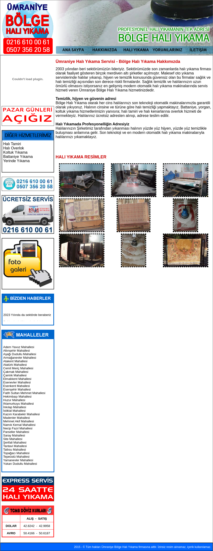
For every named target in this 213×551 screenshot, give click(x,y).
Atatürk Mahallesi (15, 364)
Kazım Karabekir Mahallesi (21, 414)
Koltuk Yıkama (15, 152)
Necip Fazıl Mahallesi (18, 428)
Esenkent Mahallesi (16, 386)
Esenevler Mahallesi (17, 382)
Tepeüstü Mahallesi (16, 456)
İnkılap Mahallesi (14, 407)
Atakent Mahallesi (15, 361)
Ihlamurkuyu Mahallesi (18, 403)
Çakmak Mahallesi (15, 372)
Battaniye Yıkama (18, 157)
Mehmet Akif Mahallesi (18, 421)
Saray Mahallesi (14, 435)
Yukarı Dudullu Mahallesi (20, 463)
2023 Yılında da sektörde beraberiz (27, 316)
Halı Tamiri (12, 144)
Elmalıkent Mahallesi (17, 379)
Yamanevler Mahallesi (18, 460)
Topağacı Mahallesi (16, 453)
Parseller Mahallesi (16, 432)
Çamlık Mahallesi (15, 375)
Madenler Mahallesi (16, 417)
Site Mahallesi (12, 439)
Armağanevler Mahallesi (19, 357)
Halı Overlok (13, 148)
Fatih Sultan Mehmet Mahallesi (24, 393)
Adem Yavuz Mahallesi (18, 347)
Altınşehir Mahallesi (16, 350)
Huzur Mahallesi (14, 400)
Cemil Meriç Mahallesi (18, 368)
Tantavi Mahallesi (15, 446)
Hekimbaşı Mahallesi (17, 396)
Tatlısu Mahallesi (14, 449)
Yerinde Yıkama (16, 161)
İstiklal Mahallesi (14, 410)
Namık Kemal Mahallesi (19, 425)
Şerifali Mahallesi (14, 442)
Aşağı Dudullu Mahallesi (19, 354)
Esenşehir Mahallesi (17, 389)
